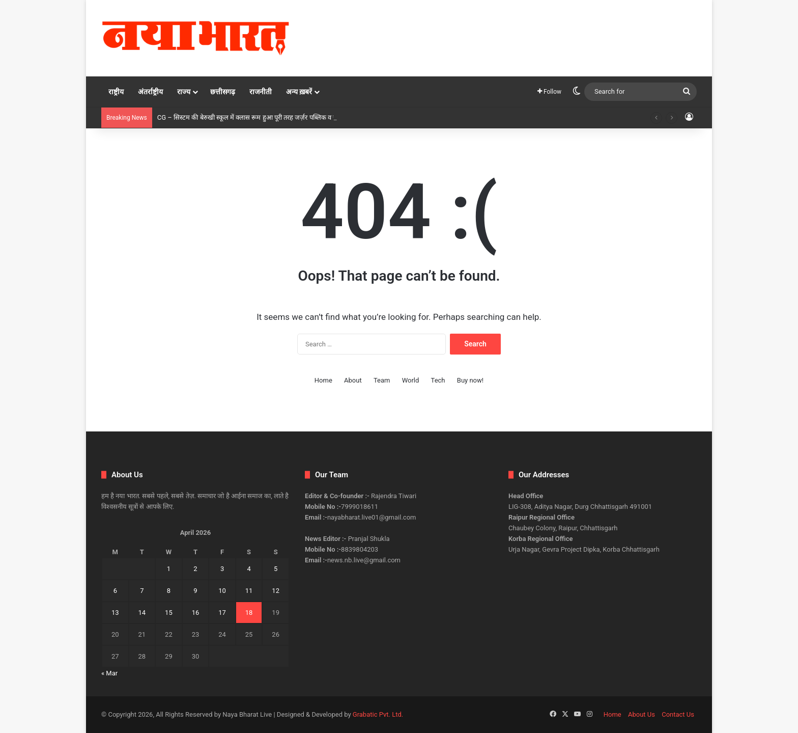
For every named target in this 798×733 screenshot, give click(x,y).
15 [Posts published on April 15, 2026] (169, 612)
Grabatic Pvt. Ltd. (378, 714)
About (353, 380)
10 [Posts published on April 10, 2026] (222, 590)
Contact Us (678, 714)
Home (323, 380)
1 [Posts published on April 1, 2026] (168, 569)
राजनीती (260, 92)
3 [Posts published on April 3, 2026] (222, 569)
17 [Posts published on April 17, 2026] (222, 612)
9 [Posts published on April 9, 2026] (195, 590)
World (410, 380)
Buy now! (470, 380)
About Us (641, 714)
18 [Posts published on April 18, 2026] (249, 612)
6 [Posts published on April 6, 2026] (115, 590)
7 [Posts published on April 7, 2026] (142, 590)
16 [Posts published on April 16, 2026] (196, 612)
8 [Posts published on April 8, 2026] (168, 590)
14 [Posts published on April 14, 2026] (142, 612)
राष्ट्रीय (116, 92)
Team (382, 380)
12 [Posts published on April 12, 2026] (275, 590)
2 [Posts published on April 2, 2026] (195, 569)
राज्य (183, 92)
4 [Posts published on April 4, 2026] (248, 569)
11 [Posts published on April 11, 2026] (249, 590)
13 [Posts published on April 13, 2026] (115, 612)
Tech (438, 380)
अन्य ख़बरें (299, 92)
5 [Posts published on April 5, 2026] (275, 569)
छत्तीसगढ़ (222, 92)
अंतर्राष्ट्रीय (150, 92)
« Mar (109, 673)
